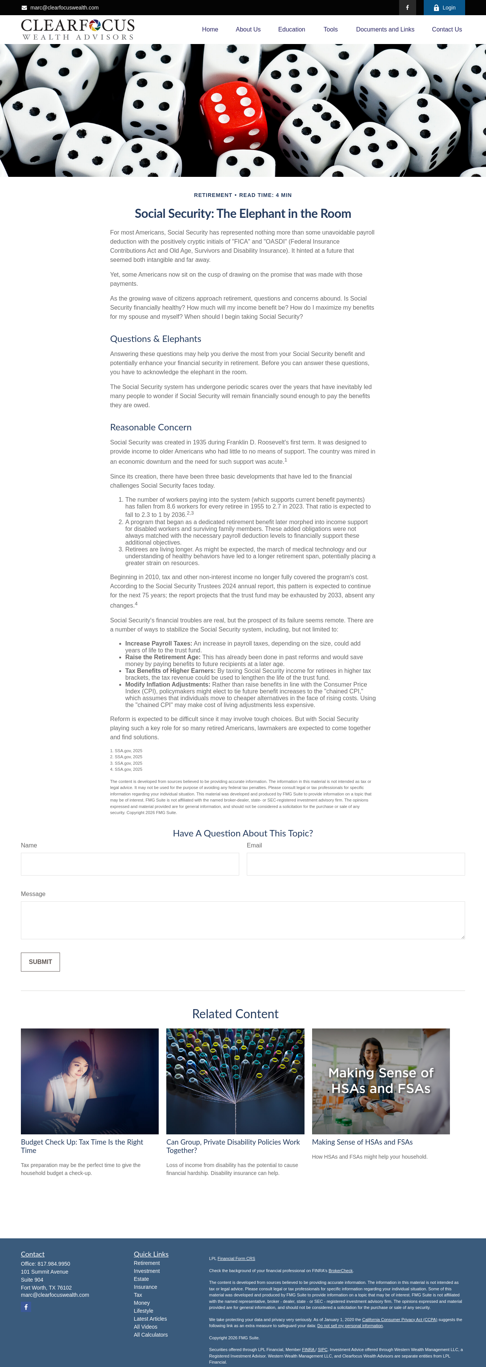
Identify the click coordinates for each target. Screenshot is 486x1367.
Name (29, 845)
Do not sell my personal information (350, 1325)
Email (254, 845)
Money (142, 1303)
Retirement (147, 1263)
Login (444, 8)
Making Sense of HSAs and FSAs (362, 1142)
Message (33, 894)
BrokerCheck (340, 1270)
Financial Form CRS (236, 1258)
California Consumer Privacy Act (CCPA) (399, 1319)
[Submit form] (40, 962)
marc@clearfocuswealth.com (60, 8)
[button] (210, 29)
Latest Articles (150, 1319)
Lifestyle (143, 1311)
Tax (138, 1295)
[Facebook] (407, 7)
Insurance (145, 1287)
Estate (141, 1279)
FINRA (308, 1349)
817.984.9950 (54, 1264)
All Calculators (151, 1335)
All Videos (146, 1327)
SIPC (323, 1349)
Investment (147, 1271)
